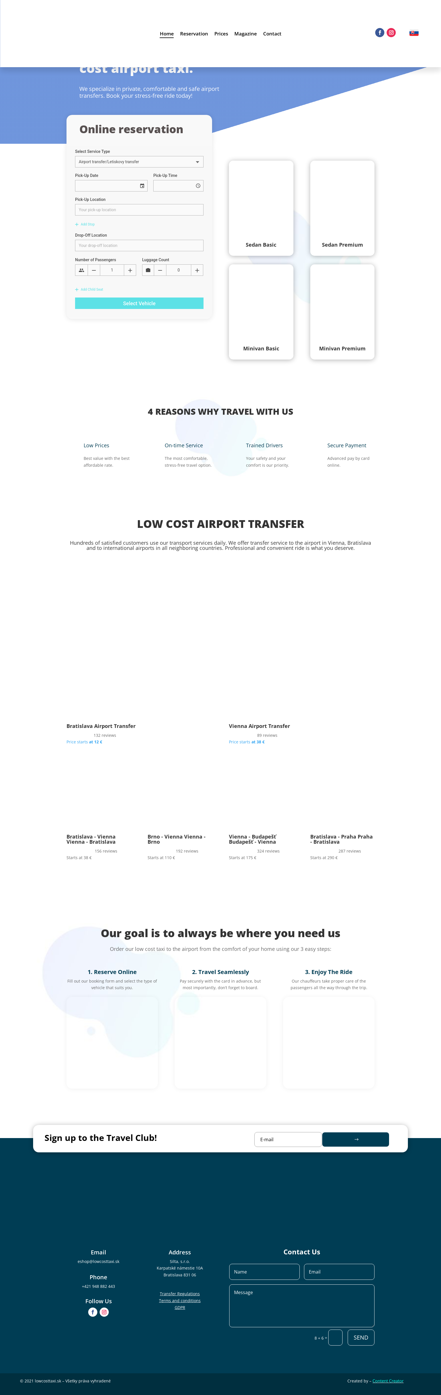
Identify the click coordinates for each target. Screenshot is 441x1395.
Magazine (245, 34)
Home (167, 34)
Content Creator (388, 1381)
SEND (361, 1337)
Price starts (84, 742)
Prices (221, 34)
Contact (272, 34)
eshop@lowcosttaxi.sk (98, 1261)
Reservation (194, 34)
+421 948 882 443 (98, 1286)
